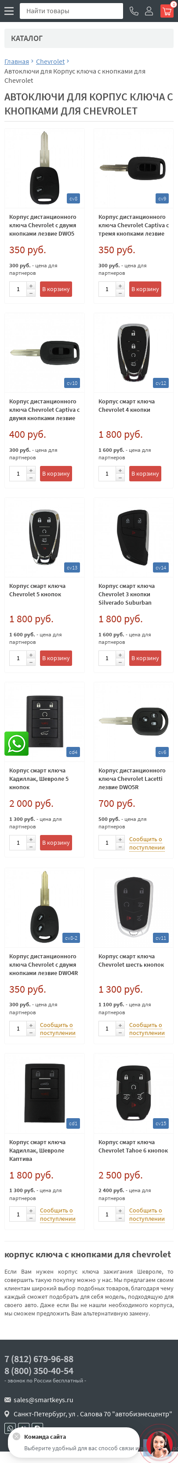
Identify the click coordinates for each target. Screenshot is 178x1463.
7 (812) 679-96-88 (38, 1359)
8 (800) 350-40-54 (38, 1371)
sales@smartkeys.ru (43, 1399)
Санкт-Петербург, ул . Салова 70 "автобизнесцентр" (93, 1413)
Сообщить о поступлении (147, 843)
